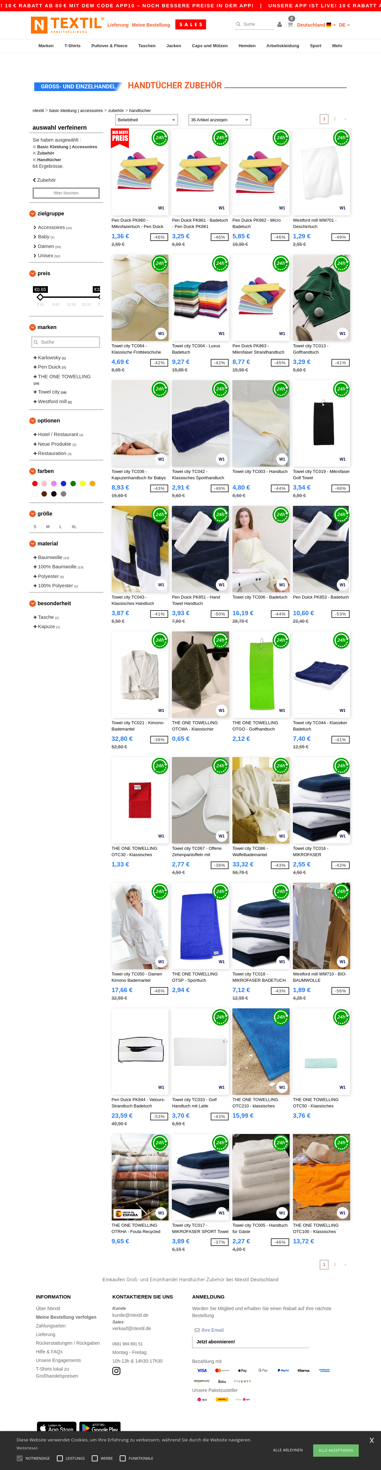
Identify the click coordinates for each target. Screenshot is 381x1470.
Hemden (247, 45)
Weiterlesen (27, 1447)
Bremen (233, 1429)
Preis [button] (44, 258)
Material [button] (48, 528)
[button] (280, 25)
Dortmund (164, 1429)
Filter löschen (66, 178)
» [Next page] (345, 104)
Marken (46, 45)
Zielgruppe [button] (51, 198)
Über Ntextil (48, 1293)
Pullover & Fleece (109, 45)
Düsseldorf (210, 1429)
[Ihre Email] (227, 1315)
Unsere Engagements (58, 1345)
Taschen (147, 45)
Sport (315, 45)
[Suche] (253, 24)
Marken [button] (47, 312)
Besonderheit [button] (54, 588)
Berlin (42, 1429)
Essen (143, 1429)
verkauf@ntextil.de (131, 1313)
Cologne (102, 1429)
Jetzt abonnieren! (215, 1326)
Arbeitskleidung (283, 45)
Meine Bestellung (151, 25)
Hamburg (61, 1429)
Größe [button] (45, 499)
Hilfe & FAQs (49, 1336)
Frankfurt (123, 1429)
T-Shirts (72, 45)
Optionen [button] (49, 405)
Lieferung (118, 25)
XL (73, 511)
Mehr (337, 45)
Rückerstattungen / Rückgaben (68, 1328)
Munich (81, 1429)
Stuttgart (186, 1429)
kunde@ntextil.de (130, 1300)
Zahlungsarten (51, 1310)
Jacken (174, 45)
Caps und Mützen (210, 45)
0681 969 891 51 (129, 1328)
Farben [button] (46, 456)
